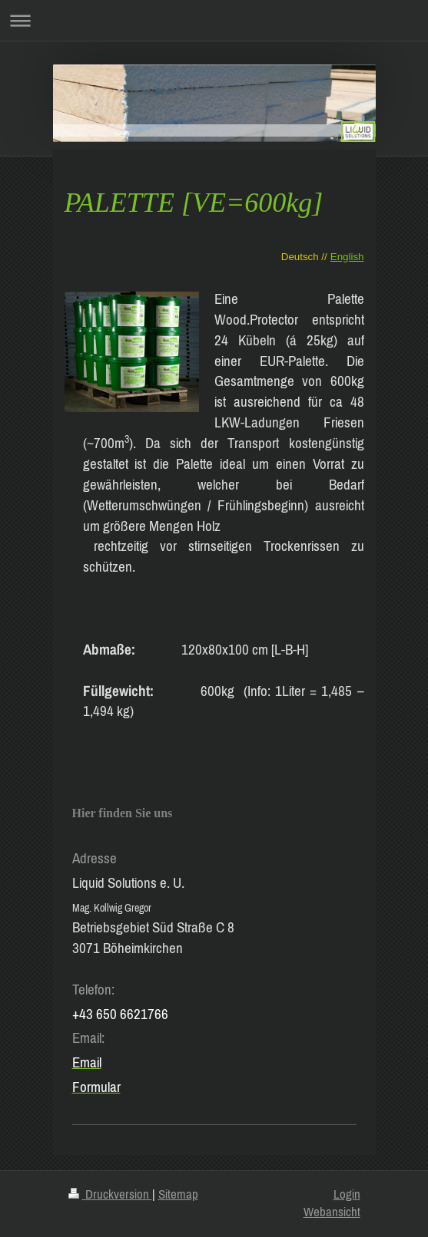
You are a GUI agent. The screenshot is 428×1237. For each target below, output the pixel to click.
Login (346, 1194)
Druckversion (110, 1194)
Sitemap (178, 1194)
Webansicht (332, 1211)
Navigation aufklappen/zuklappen (214, 20)
